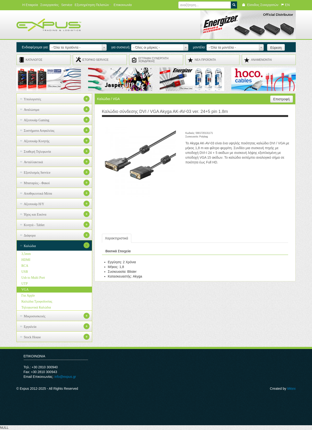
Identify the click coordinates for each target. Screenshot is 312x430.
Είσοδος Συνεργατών (260, 5)
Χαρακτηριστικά (116, 238)
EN (285, 5)
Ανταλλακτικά (33, 162)
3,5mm (26, 254)
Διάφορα (30, 235)
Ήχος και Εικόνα (35, 214)
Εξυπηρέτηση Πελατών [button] (93, 5)
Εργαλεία (30, 327)
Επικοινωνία (123, 5)
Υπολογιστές (32, 99)
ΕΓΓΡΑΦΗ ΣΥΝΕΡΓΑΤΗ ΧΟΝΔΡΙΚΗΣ (153, 60)
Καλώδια (30, 246)
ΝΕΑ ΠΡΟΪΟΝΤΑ (205, 59)
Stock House (32, 337)
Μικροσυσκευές (35, 316)
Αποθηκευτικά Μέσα (38, 193)
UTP (24, 283)
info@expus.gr (65, 377)
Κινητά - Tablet (34, 225)
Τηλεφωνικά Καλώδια (36, 307)
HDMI (25, 260)
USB (24, 271)
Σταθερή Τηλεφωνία (37, 151)
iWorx (291, 388)
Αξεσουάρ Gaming (36, 120)
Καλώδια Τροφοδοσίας (36, 301)
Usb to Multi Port (33, 277)
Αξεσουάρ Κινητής (37, 141)
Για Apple (28, 295)
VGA (25, 289)
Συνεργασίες (49, 5)
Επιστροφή (281, 99)
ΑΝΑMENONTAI (261, 59)
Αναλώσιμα (31, 109)
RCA (24, 266)
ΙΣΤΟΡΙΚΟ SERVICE (95, 59)
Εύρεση (276, 48)
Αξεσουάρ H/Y (34, 204)
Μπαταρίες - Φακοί (37, 183)
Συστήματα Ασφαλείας (39, 130)
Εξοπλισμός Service (37, 172)
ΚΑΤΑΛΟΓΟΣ (34, 59)
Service (66, 5)
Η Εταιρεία (30, 5)
